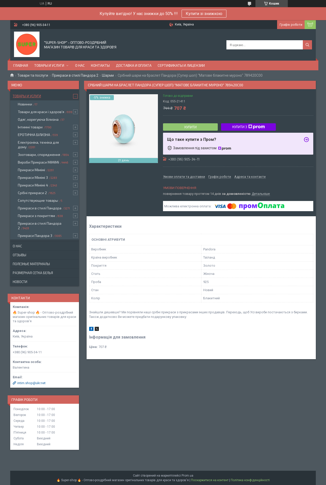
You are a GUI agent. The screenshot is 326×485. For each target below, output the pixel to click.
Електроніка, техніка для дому (38, 144)
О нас (80, 65)
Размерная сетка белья (33, 273)
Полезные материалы (31, 264)
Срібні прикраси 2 (32, 193)
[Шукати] (307, 44)
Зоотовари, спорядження (39, 154)
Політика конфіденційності (250, 480)
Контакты (100, 65)
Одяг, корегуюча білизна (38, 119)
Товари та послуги (32, 75)
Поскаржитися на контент (209, 480)
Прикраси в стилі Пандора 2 (75, 75)
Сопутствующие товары (38, 200)
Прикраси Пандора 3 (35, 235)
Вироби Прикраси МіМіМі (38, 162)
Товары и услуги (49, 65)
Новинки (25, 104)
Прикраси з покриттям (36, 215)
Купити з (248, 127)
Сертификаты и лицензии (181, 65)
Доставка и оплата (134, 65)
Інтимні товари (30, 127)
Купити (190, 127)
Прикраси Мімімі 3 (33, 177)
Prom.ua (187, 475)
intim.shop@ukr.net (31, 383)
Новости (20, 282)
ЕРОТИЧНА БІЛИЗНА (34, 134)
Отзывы (19, 255)
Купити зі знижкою (204, 13)
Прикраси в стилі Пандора (39, 208)
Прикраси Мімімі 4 (33, 185)
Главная (20, 65)
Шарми (108, 75)
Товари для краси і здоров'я (41, 112)
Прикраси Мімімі (31, 170)
